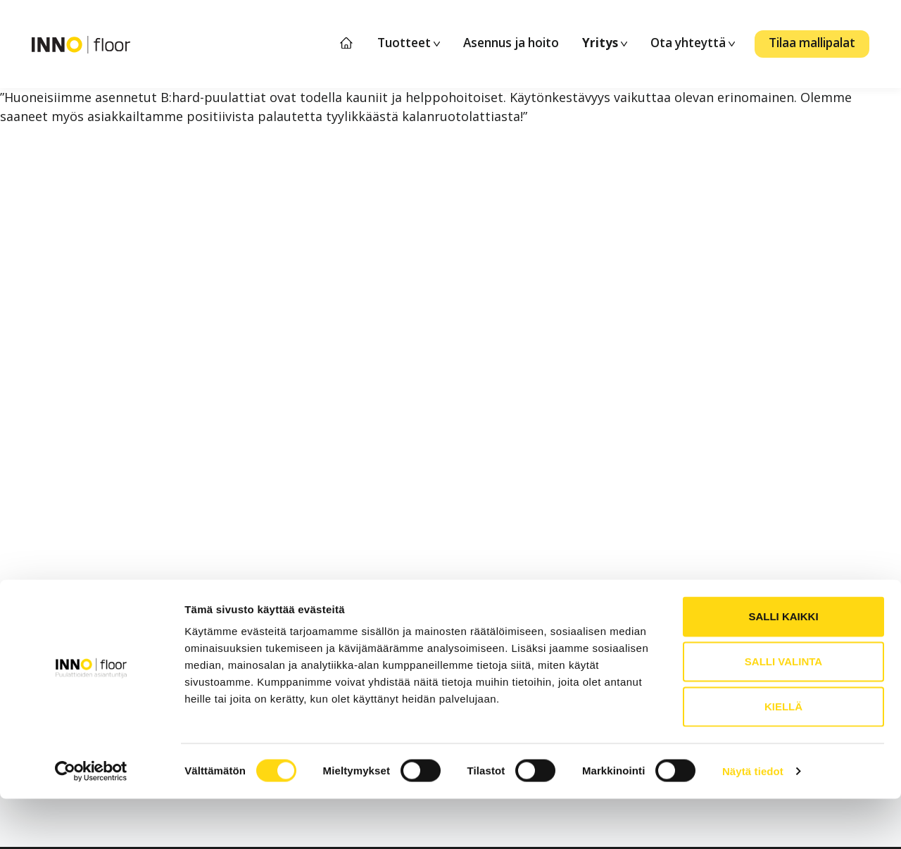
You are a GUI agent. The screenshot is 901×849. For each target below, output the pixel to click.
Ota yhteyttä (692, 42)
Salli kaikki (783, 666)
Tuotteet (408, 42)
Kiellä (783, 756)
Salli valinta (783, 711)
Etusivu (347, 43)
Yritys (604, 42)
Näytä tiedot (752, 821)
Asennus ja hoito (511, 42)
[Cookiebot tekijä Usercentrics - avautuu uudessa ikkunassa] (91, 821)
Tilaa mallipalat (812, 42)
